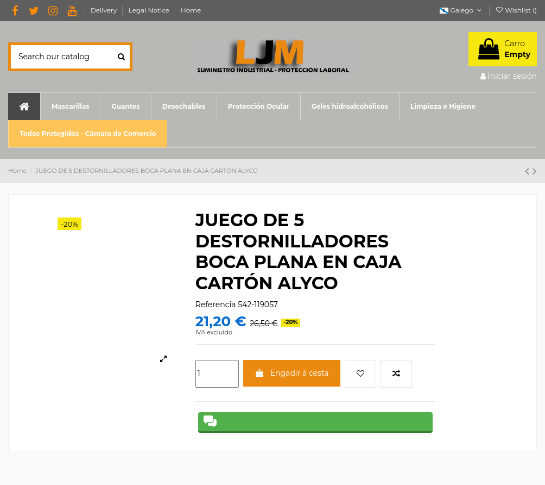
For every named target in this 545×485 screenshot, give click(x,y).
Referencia (215, 304)
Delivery (105, 10)
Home (191, 10)
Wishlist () (516, 10)
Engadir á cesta (292, 373)
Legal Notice (150, 10)
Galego (461, 10)
